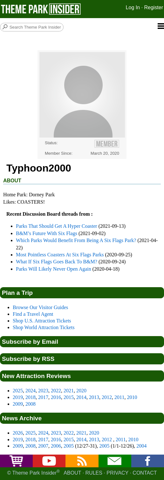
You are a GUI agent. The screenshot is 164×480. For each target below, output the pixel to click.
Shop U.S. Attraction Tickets (42, 320)
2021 (69, 390)
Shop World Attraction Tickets (43, 327)
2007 (43, 446)
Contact (145, 473)
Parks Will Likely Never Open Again (53, 269)
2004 (141, 446)
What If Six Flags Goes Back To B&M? (56, 261)
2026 (18, 433)
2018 (30, 397)
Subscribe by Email (30, 341)
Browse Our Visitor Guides (40, 307)
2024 (30, 390)
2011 (119, 397)
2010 (132, 397)
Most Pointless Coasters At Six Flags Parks (60, 254)
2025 (18, 390)
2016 (56, 397)
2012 (107, 397)
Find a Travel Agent (33, 314)
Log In (133, 7)
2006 (56, 446)
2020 (81, 390)
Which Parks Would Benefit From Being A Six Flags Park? (76, 240)
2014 (81, 397)
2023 (43, 390)
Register (153, 7)
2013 (94, 397)
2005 (69, 446)
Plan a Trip (17, 292)
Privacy (117, 473)
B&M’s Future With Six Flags (46, 233)
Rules (93, 473)
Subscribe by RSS (28, 358)
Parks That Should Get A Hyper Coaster (56, 226)
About (72, 473)
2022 (56, 390)
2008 (30, 404)
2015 (69, 397)
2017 (43, 397)
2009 (18, 404)
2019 (18, 397)
